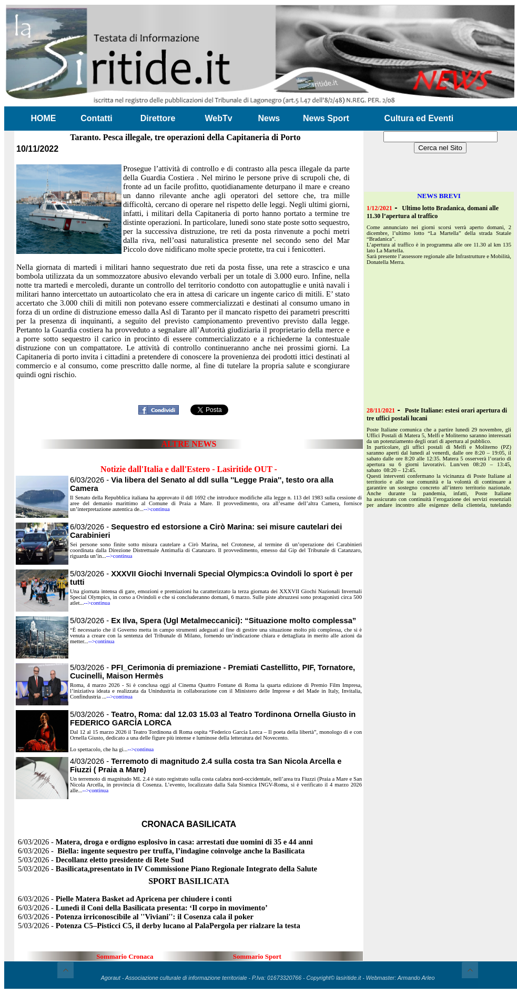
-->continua (157, 509)
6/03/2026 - (165, 842)
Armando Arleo (416, 978)
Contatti (96, 118)
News (269, 118)
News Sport (326, 118)
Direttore (158, 118)
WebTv (218, 118)
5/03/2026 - (213, 620)
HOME (43, 118)
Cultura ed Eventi (419, 118)
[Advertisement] (432, 335)
